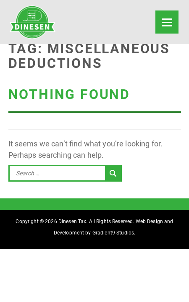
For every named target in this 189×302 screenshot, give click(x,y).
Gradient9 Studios (113, 233)
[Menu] (166, 22)
